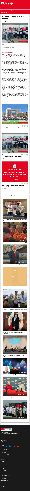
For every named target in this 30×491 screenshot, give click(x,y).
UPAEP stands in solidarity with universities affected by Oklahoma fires (13, 186)
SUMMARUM (3, 478)
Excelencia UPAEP (4, 457)
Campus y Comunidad (5, 463)
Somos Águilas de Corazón (6, 473)
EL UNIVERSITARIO (4, 480)
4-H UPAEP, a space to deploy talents (12, 156)
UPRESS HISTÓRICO (5, 483)
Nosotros (3, 486)
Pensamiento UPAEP (5, 454)
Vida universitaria (4, 466)
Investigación (3, 452)
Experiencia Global (4, 459)
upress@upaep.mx (4, 440)
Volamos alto (3, 468)
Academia (3, 461)
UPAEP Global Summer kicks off (10, 128)
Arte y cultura (3, 470)
